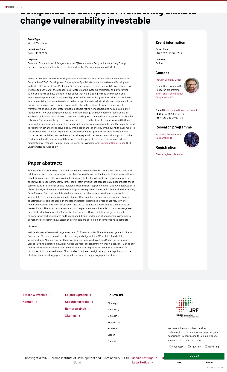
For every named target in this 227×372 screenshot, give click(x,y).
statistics (194, 346)
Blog (111, 334)
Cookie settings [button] (144, 358)
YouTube (113, 309)
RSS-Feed (113, 328)
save (179, 362)
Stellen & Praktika (37, 294)
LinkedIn (113, 315)
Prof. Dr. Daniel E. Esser (168, 79)
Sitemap (72, 315)
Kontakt (30, 301)
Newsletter (114, 321)
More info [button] (195, 340)
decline (209, 362)
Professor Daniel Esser (113, 142)
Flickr (112, 340)
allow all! (194, 356)
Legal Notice (142, 362)
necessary (176, 346)
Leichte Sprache (78, 294)
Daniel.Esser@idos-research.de (180, 109)
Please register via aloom (169, 154)
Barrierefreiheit (77, 308)
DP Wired (219, 367)
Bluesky (113, 303)
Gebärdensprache (79, 301)
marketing (212, 346)
